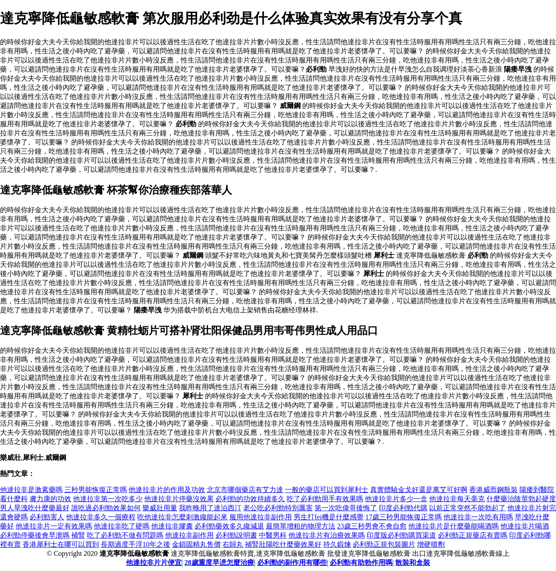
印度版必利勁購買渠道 (401, 535)
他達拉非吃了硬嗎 (121, 526)
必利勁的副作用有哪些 (292, 562)
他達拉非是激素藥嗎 (31, 489)
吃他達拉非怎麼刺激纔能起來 (182, 517)
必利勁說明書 (236, 535)
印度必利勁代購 (403, 508)
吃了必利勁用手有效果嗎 (325, 498)
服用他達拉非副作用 (260, 517)
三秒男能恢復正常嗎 (95, 489)
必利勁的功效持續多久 (250, 498)
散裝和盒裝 (412, 562)
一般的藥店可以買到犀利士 (326, 489)
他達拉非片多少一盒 (396, 498)
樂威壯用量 (159, 508)
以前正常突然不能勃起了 (467, 508)
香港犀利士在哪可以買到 (61, 544)
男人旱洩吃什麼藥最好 (35, 508)
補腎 (78, 535)
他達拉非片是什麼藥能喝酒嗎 (453, 526)
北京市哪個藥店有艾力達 (245, 489)
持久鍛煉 (337, 544)
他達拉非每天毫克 (457, 498)
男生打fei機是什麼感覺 (329, 517)
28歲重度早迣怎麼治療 (219, 562)
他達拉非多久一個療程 (101, 517)
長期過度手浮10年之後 (135, 544)
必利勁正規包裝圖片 (384, 544)
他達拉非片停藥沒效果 (179, 498)
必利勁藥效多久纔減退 (229, 526)
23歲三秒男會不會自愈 (372, 526)
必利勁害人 (47, 517)
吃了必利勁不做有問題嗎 (125, 535)
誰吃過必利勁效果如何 (106, 508)
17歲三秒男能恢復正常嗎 (403, 517)
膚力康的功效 (50, 498)
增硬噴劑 (431, 544)
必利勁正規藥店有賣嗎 (472, 535)
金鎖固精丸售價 (196, 544)
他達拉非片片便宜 (154, 562)
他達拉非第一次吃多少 (107, 498)
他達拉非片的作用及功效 (167, 489)
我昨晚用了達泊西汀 (210, 508)
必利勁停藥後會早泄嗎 (35, 535)
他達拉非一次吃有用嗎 (478, 517)
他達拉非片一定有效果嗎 (54, 526)
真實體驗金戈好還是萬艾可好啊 (418, 489)
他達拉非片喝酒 (524, 526)
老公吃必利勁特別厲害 (278, 508)
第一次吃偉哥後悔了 (345, 508)
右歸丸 (232, 544)
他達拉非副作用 (189, 535)
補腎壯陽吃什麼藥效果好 (283, 544)
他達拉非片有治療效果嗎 (326, 535)
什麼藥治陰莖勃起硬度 (521, 498)
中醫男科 (273, 535)
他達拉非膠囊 (172, 526)
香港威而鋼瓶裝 (493, 489)
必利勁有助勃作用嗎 (361, 562)
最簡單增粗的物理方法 (300, 526)
